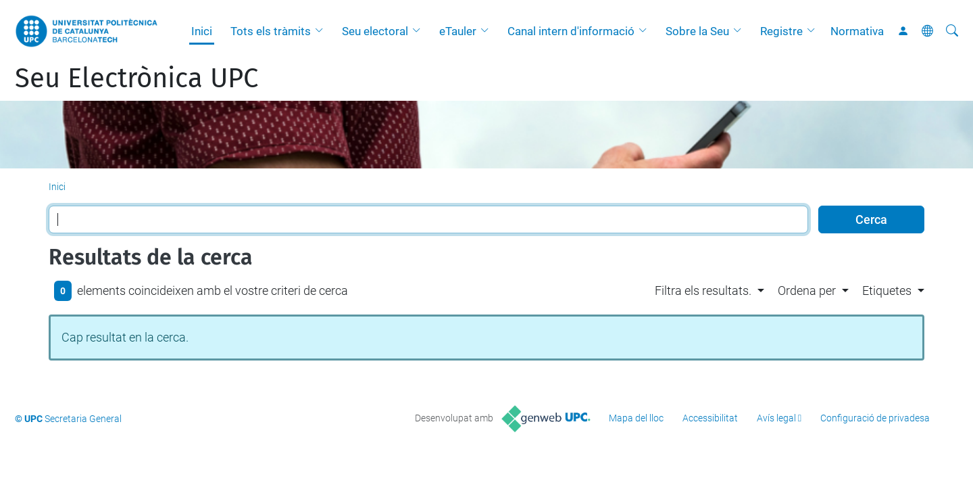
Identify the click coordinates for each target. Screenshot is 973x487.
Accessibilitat (710, 418)
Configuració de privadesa (875, 418)
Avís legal (776, 418)
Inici (201, 31)
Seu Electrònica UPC (136, 78)
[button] (322, 31)
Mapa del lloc (636, 418)
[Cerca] (952, 31)
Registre (781, 31)
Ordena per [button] (807, 290)
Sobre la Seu (697, 31)
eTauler (457, 31)
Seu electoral (375, 31)
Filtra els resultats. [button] (703, 290)
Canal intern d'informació (570, 31)
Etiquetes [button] (887, 290)
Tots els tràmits (270, 31)
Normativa (857, 31)
